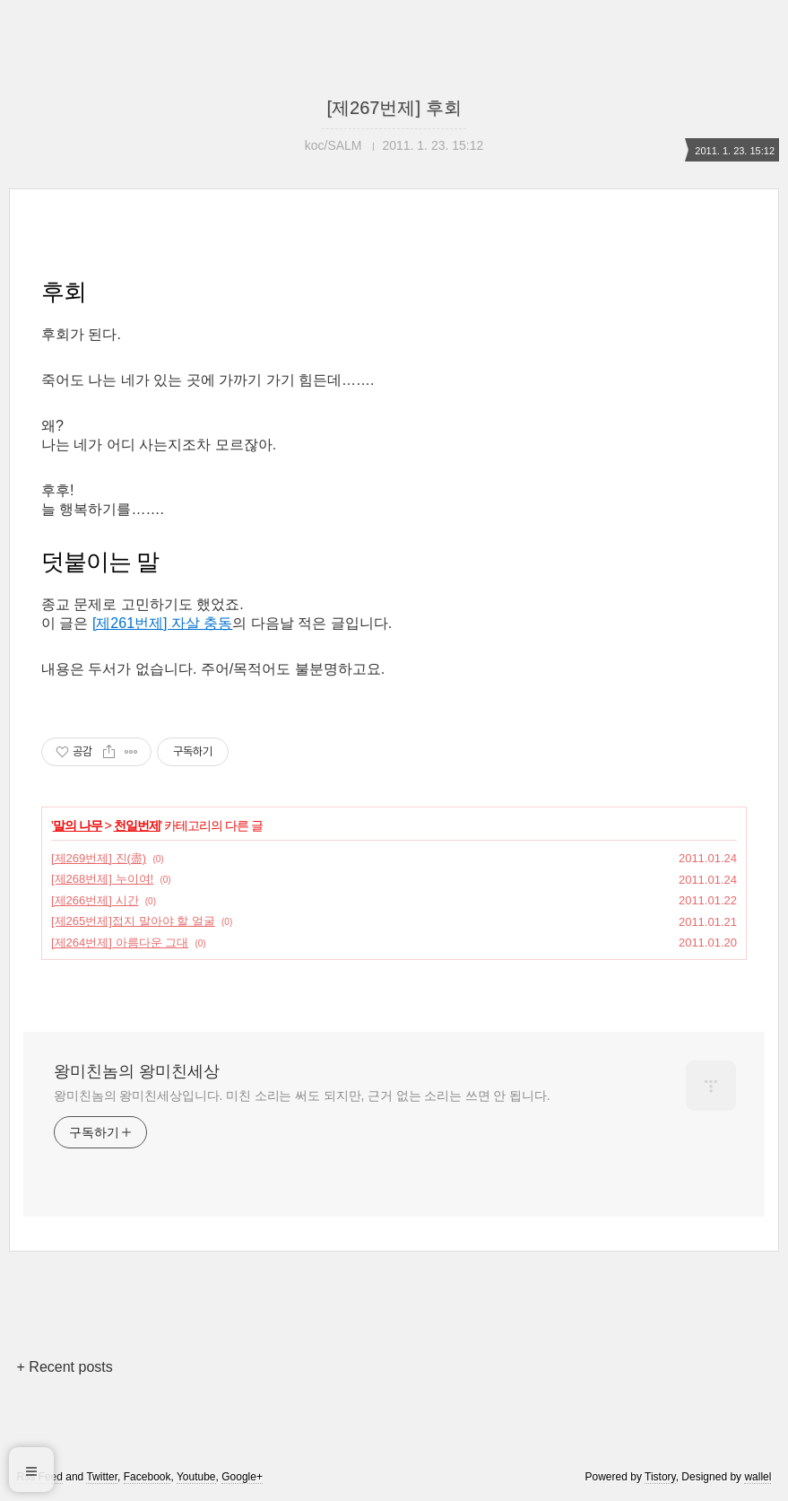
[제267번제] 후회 (393, 108)
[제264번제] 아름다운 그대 (119, 942)
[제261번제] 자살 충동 (162, 623)
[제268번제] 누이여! (102, 879)
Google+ (242, 1476)
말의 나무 (77, 825)
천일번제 (137, 825)
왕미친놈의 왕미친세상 (137, 1071)
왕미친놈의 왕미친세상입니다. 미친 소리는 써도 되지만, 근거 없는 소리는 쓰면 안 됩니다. (302, 1095)
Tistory (660, 1476)
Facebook (147, 1476)
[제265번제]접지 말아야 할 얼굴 (133, 921)
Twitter (101, 1476)
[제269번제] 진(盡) (98, 858)
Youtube (196, 1476)
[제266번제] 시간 (95, 900)
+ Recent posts (65, 1366)
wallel (757, 1476)
